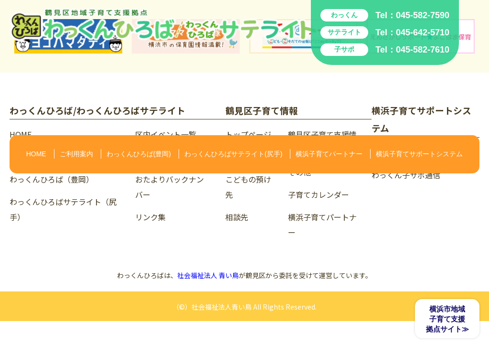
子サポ (344, 49)
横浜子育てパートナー (329, 154)
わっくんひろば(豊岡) (138, 154)
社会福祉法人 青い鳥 (208, 275)
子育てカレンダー (318, 194)
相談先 (236, 217)
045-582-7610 (422, 49)
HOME (36, 154)
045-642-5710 (422, 32)
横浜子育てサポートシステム (419, 154)
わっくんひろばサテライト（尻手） (63, 209)
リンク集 (150, 217)
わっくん (344, 15)
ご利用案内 (76, 154)
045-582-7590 (422, 15)
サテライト (344, 32)
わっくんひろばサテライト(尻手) (233, 154)
